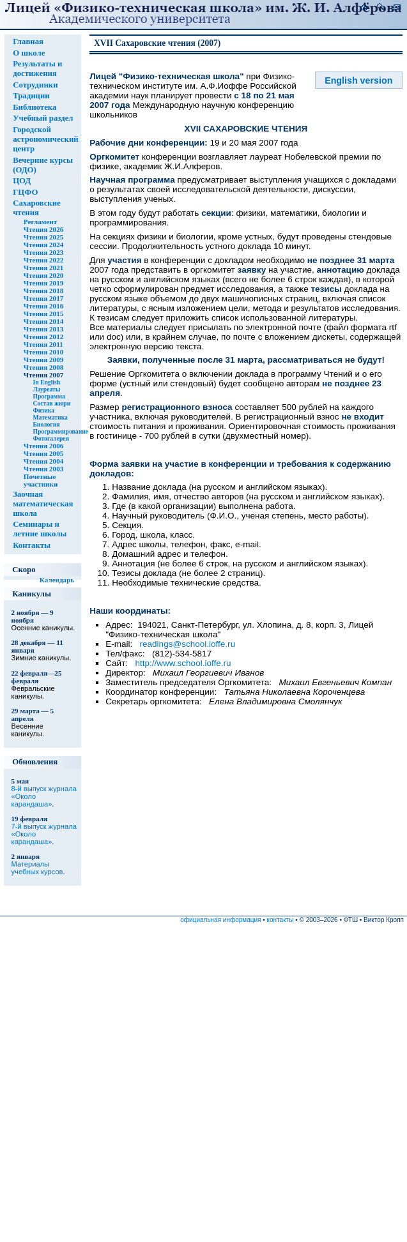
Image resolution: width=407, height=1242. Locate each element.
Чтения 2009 (43, 359)
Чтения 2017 (43, 298)
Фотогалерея (51, 438)
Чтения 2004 (43, 461)
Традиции (31, 95)
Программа (49, 396)
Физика (43, 410)
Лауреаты (46, 389)
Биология (46, 424)
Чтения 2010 (43, 352)
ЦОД (22, 180)
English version (358, 80)
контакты (280, 919)
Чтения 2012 (43, 336)
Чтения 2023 (43, 252)
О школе (29, 53)
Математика (50, 417)
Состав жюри (51, 403)
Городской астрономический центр (46, 139)
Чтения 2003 (43, 469)
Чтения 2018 (43, 290)
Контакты (31, 545)
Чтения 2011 (43, 344)
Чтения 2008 (43, 367)
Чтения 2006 (43, 446)
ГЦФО (25, 192)
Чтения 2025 (43, 237)
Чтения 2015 (43, 313)
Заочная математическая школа (43, 504)
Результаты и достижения (37, 68)
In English (46, 382)
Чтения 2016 (43, 306)
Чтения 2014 (43, 321)
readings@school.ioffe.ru (188, 644)
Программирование (60, 431)
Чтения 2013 (43, 329)
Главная (28, 41)
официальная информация (220, 919)
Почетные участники (41, 480)
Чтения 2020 (43, 275)
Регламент (40, 221)
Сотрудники (35, 84)
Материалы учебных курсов (37, 867)
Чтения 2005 (43, 453)
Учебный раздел (43, 118)
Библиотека (34, 107)
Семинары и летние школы (39, 529)
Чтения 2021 (43, 267)
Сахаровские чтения (37, 208)
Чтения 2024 (43, 244)
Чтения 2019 (43, 283)
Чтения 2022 (43, 260)
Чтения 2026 (43, 229)
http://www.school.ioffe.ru (183, 663)
